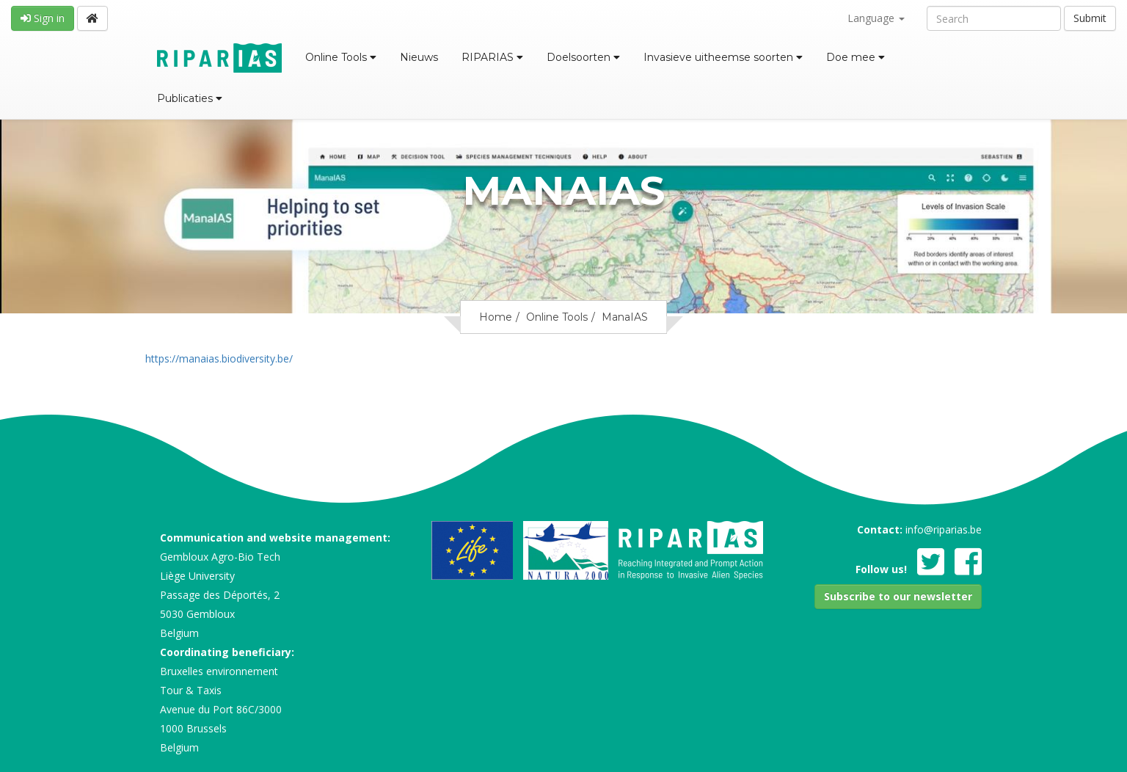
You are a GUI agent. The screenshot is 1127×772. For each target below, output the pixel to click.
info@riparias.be (943, 529)
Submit (1089, 18)
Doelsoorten (583, 57)
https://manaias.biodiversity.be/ (219, 358)
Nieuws (419, 57)
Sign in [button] (43, 18)
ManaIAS (625, 317)
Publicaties (189, 98)
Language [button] (876, 18)
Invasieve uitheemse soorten (723, 57)
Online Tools (340, 57)
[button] (898, 596)
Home (495, 317)
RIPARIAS (492, 57)
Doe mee (855, 57)
